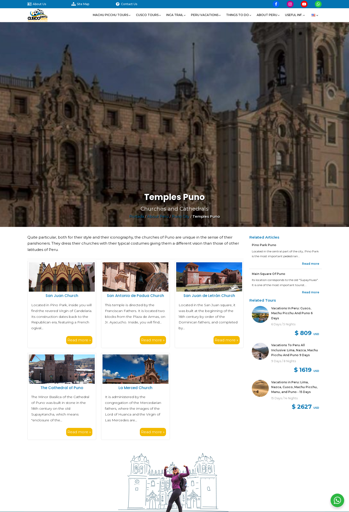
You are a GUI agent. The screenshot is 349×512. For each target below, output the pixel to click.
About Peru (158, 216)
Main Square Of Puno (268, 274)
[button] (112, 15)
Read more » (79, 340)
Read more (310, 263)
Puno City (180, 216)
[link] (285, 322)
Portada (136, 216)
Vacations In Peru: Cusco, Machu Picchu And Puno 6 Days (292, 313)
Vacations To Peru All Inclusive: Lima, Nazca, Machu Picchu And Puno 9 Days (294, 350)
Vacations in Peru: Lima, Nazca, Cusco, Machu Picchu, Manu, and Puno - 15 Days (294, 387)
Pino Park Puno (264, 245)
